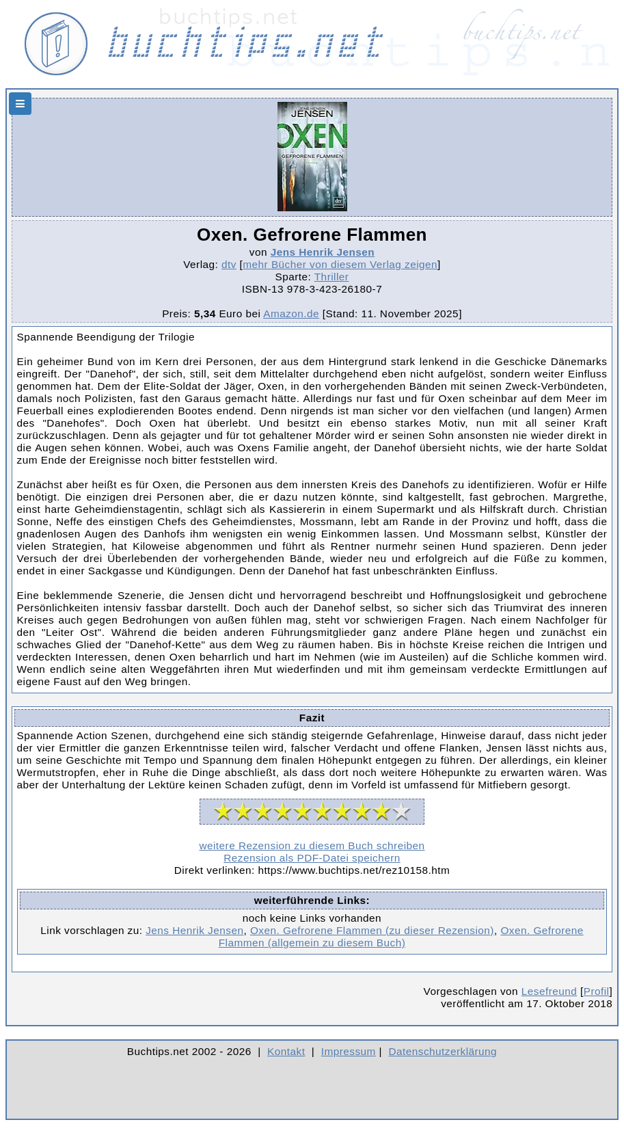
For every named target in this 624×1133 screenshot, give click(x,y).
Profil (597, 991)
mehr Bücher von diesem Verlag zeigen (340, 264)
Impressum (348, 1051)
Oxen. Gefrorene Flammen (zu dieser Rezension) (372, 930)
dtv (228, 264)
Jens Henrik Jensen (323, 252)
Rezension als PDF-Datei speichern (312, 858)
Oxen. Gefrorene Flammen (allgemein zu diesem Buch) (401, 936)
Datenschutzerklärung (443, 1051)
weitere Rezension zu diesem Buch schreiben (311, 845)
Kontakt (286, 1051)
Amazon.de (291, 313)
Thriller (331, 276)
